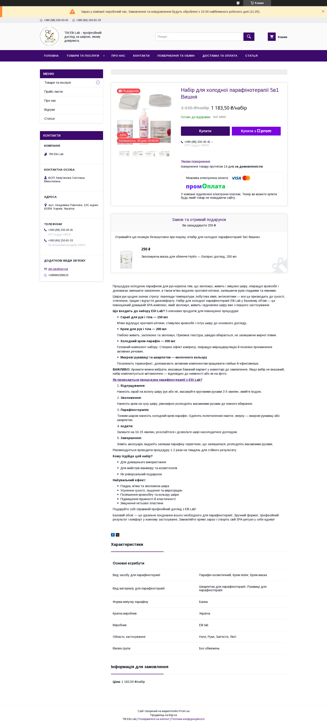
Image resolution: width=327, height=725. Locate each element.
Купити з (256, 131)
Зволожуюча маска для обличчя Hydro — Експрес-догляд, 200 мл (188, 256)
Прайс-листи (53, 91)
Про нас (118, 55)
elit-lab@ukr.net (58, 269)
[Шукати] (248, 37)
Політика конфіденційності (188, 719)
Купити (205, 131)
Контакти (141, 55)
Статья (251, 55)
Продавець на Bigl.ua (163, 715)
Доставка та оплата (219, 55)
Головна (51, 55)
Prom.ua (184, 711)
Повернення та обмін (176, 55)
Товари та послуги (82, 55)
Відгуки (49, 109)
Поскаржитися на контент (153, 719)
